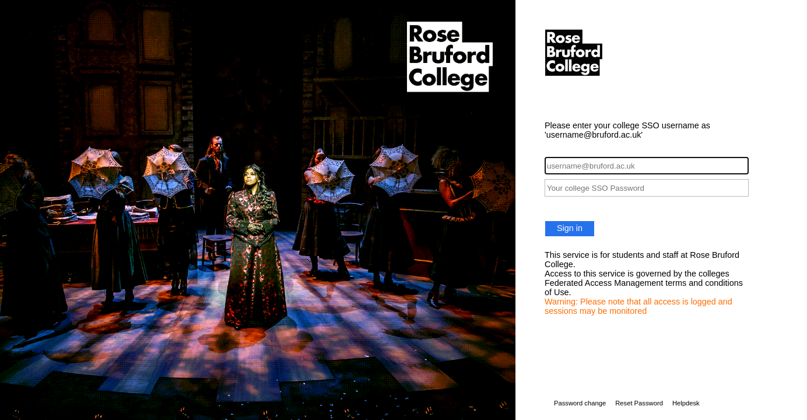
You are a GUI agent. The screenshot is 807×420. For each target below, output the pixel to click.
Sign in (570, 228)
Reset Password (639, 403)
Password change (580, 403)
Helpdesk (686, 403)
